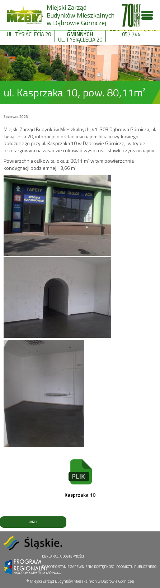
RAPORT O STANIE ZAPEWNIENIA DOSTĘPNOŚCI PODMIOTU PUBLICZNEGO (99, 566)
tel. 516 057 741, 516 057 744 (131, 29)
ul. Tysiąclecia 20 (29, 29)
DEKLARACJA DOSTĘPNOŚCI (63, 556)
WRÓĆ (33, 522)
